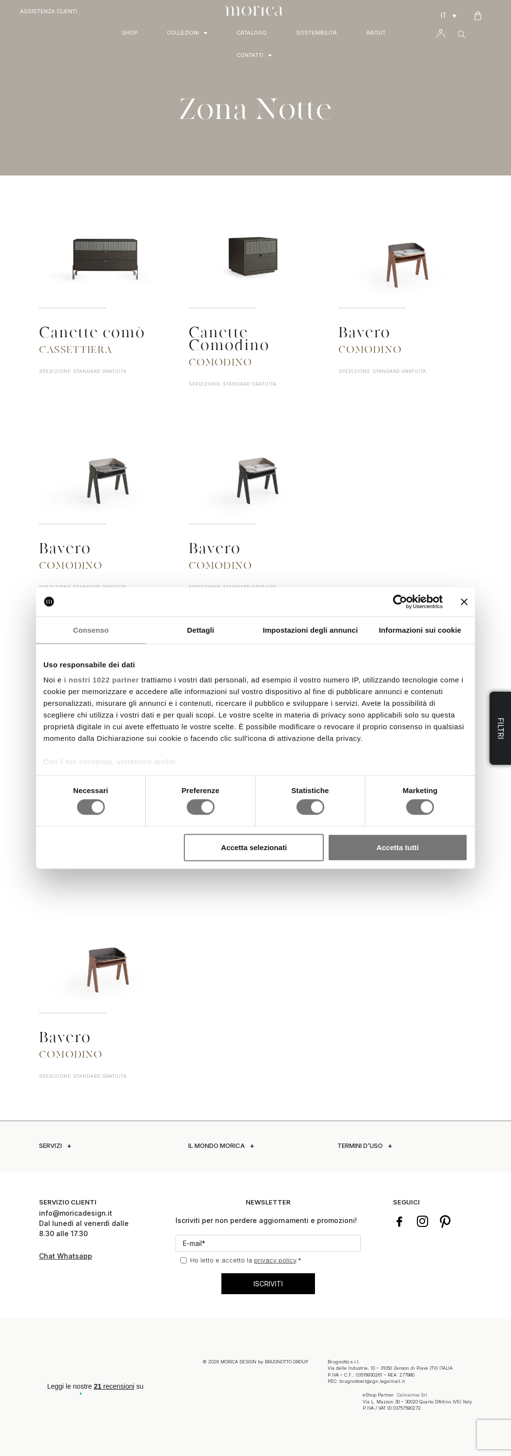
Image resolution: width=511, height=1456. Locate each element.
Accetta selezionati (254, 847)
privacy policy (275, 1260)
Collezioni (187, 32)
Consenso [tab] (91, 629)
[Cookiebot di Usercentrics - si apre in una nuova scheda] (400, 601)
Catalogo (251, 32)
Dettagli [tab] (201, 629)
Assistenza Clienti (48, 11)
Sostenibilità (316, 32)
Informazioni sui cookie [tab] (420, 629)
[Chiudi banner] (464, 601)
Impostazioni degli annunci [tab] (310, 629)
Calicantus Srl (412, 1393)
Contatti (254, 55)
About (376, 32)
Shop (130, 32)
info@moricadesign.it (76, 1213)
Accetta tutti (397, 847)
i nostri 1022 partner (101, 680)
